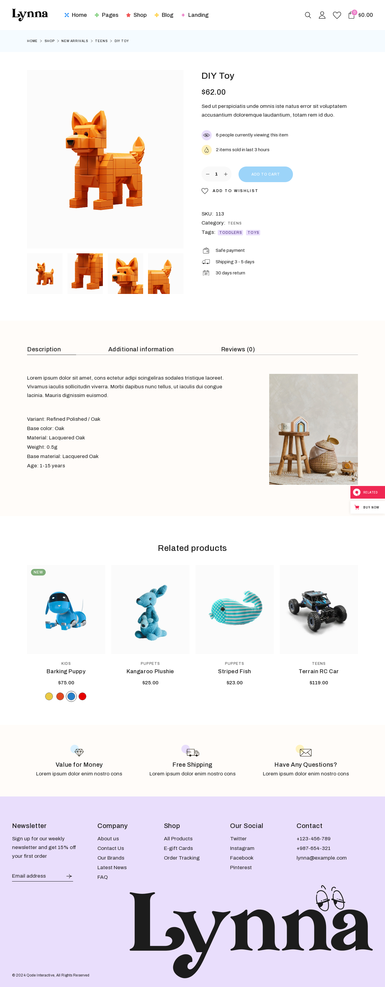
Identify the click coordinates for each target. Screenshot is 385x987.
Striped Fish (234, 671)
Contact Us (110, 848)
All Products (178, 839)
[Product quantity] (217, 174)
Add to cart (265, 174)
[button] (230, 191)
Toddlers (230, 233)
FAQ (102, 877)
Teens (235, 223)
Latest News (112, 867)
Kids (66, 664)
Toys (253, 233)
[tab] (51, 350)
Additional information (141, 349)
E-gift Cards (178, 848)
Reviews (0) (238, 349)
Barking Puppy (66, 671)
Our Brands (110, 858)
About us (108, 839)
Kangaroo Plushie (150, 671)
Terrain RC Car (319, 671)
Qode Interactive (40, 975)
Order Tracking (182, 858)
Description (44, 349)
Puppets (150, 664)
